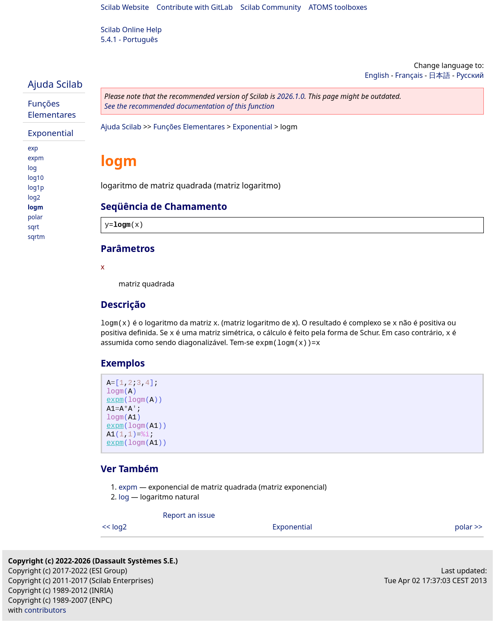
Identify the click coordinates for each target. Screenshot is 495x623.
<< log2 (114, 527)
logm (35, 207)
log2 (34, 197)
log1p (36, 187)
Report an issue (189, 515)
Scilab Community (270, 7)
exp (33, 148)
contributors (45, 610)
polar (35, 217)
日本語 (439, 75)
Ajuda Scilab (55, 83)
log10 (36, 177)
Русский (470, 75)
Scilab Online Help (131, 29)
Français (409, 75)
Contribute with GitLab (195, 7)
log (32, 167)
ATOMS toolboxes (338, 7)
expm (36, 158)
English (377, 75)
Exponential (50, 132)
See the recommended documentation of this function (189, 106)
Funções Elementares (52, 109)
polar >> (468, 527)
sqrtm (36, 236)
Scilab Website (125, 7)
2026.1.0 (290, 96)
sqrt (33, 226)
